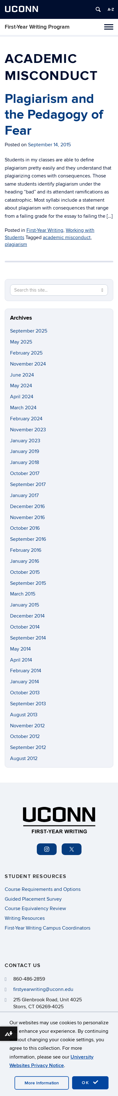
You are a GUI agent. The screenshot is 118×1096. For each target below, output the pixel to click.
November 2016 (27, 517)
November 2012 (27, 726)
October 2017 (24, 473)
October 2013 (25, 693)
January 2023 (25, 441)
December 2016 (27, 506)
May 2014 (20, 649)
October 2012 (25, 736)
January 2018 (24, 462)
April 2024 (21, 397)
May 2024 (21, 386)
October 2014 (25, 627)
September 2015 (28, 583)
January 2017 (24, 495)
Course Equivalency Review (35, 908)
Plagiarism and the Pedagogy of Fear (54, 115)
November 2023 (28, 430)
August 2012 (23, 758)
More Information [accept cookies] (42, 1083)
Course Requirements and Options (43, 889)
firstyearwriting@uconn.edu (43, 989)
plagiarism (16, 244)
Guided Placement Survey (33, 899)
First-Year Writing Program (37, 27)
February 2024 (26, 419)
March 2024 (23, 408)
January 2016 (24, 561)
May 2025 (21, 342)
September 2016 (28, 539)
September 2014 (28, 638)
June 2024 (22, 375)
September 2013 (28, 704)
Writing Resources (25, 918)
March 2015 (22, 594)
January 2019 (24, 451)
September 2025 (28, 331)
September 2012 (28, 747)
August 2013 (23, 715)
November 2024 (28, 364)
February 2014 (25, 671)
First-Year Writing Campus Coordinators (47, 928)
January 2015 (24, 605)
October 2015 (25, 572)
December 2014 (27, 616)
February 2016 (25, 550)
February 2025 (26, 353)
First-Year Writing (44, 230)
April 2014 (21, 660)
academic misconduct (67, 237)
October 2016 (25, 528)
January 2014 (24, 682)
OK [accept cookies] (90, 1082)
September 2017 (28, 484)
